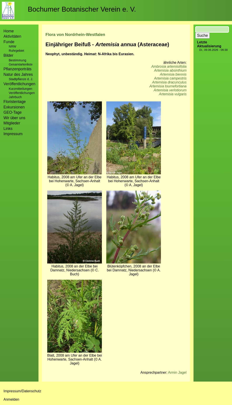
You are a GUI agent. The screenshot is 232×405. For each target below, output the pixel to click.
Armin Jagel (177, 372)
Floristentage (14, 101)
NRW (12, 46)
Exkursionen (14, 107)
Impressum (13, 134)
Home (8, 31)
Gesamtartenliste (21, 64)
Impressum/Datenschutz (22, 391)
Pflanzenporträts (17, 69)
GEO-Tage (12, 112)
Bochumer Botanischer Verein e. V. (82, 9)
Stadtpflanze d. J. (21, 79)
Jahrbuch (15, 97)
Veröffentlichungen (22, 93)
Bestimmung (17, 60)
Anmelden (11, 399)
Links (7, 128)
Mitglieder (11, 123)
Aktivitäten (12, 36)
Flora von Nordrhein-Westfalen (75, 34)
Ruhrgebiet (16, 50)
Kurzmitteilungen (20, 88)
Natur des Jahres (18, 74)
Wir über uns (14, 118)
